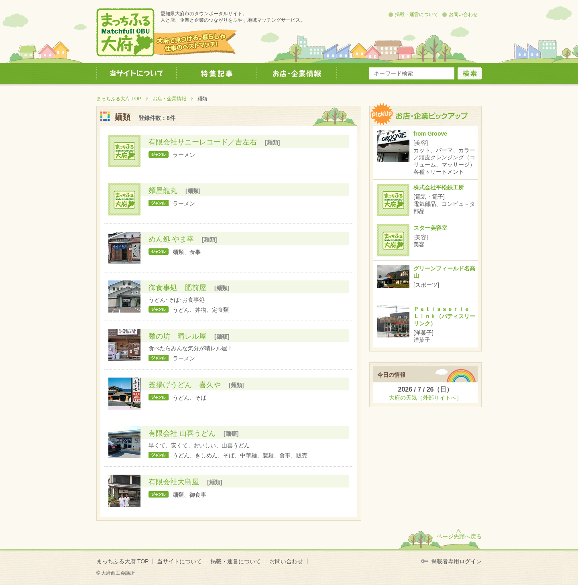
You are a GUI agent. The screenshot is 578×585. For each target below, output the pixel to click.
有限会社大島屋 (174, 482)
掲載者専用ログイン (456, 561)
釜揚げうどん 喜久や (185, 385)
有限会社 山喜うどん (182, 433)
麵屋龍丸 (163, 191)
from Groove (430, 133)
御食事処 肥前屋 (177, 288)
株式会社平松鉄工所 (438, 187)
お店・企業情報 (169, 99)
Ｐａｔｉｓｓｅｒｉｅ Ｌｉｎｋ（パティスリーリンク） (444, 316)
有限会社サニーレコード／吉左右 (203, 142)
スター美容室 (430, 228)
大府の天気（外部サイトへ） (425, 397)
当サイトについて (179, 561)
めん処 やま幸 (171, 239)
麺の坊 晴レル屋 (177, 336)
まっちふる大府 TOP (118, 99)
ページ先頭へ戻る (459, 536)
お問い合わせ (463, 14)
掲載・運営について (416, 14)
